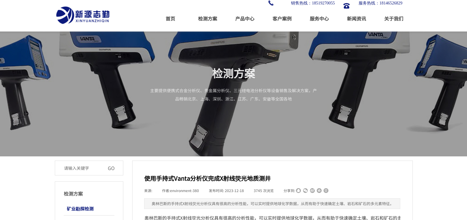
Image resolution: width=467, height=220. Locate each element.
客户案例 (282, 18)
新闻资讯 (356, 18)
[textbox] (83, 168)
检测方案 (207, 18)
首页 (170, 18)
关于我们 (393, 18)
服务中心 (319, 18)
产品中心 (244, 18)
